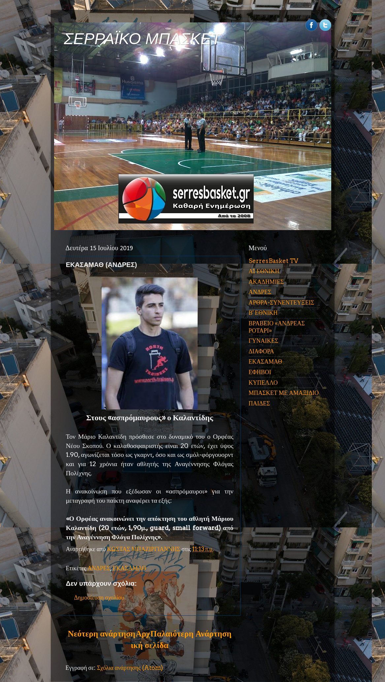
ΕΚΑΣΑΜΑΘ (129, 568)
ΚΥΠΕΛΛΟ (263, 382)
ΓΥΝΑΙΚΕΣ (263, 340)
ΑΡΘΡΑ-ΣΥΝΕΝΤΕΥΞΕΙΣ (281, 302)
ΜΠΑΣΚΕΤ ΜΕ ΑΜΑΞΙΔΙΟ (284, 392)
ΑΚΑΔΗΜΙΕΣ (266, 281)
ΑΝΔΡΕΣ (98, 568)
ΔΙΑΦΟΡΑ (261, 351)
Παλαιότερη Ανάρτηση (191, 633)
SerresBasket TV (273, 260)
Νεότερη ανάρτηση (101, 633)
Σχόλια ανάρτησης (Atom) (130, 667)
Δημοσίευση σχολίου (99, 597)
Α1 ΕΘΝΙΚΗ (264, 271)
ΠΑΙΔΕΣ (259, 403)
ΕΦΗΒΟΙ (260, 372)
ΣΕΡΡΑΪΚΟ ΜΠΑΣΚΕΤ (142, 38)
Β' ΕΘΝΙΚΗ (263, 312)
